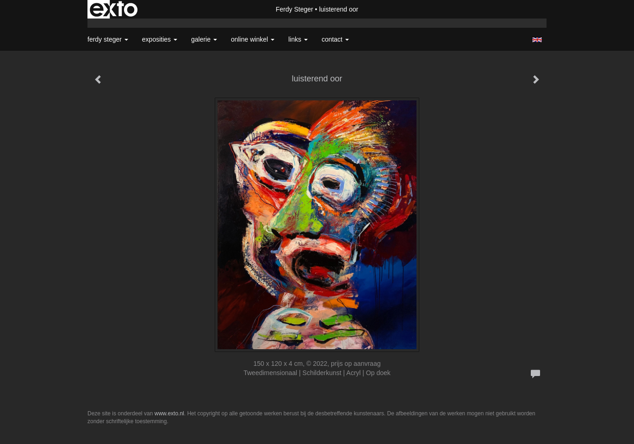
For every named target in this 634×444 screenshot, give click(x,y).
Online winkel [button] (252, 39)
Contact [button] (335, 39)
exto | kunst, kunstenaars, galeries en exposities (113, 9)
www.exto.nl (169, 413)
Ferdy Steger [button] (107, 39)
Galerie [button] (204, 39)
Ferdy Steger (294, 9)
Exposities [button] (159, 39)
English (537, 40)
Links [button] (298, 39)
